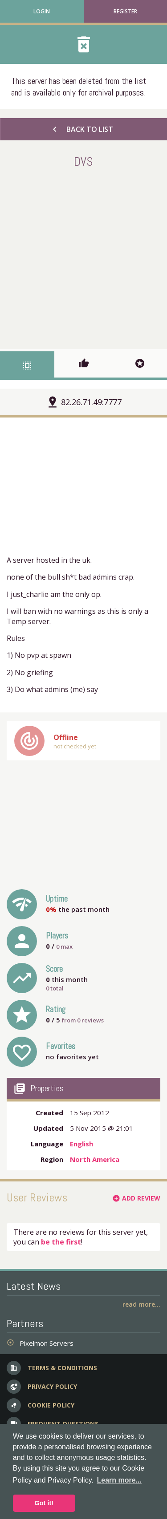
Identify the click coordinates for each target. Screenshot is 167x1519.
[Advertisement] (83, 257)
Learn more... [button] (119, 1480)
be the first (61, 1242)
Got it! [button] (44, 1503)
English (81, 1143)
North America (94, 1159)
